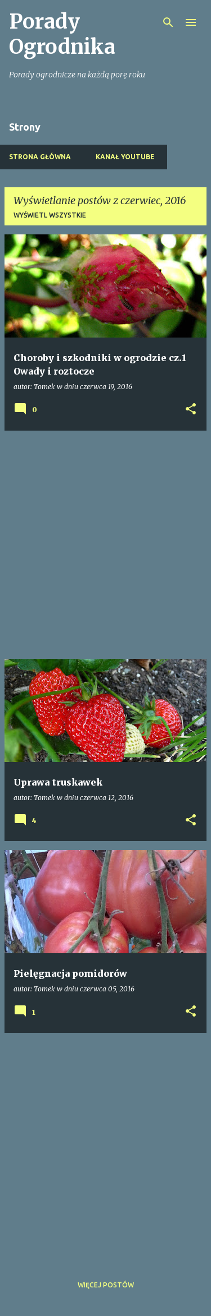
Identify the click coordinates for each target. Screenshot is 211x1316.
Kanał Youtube (125, 156)
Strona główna (40, 156)
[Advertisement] (105, 545)
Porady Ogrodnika (62, 34)
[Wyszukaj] (168, 22)
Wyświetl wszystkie (50, 215)
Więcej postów (106, 1285)
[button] (190, 409)
